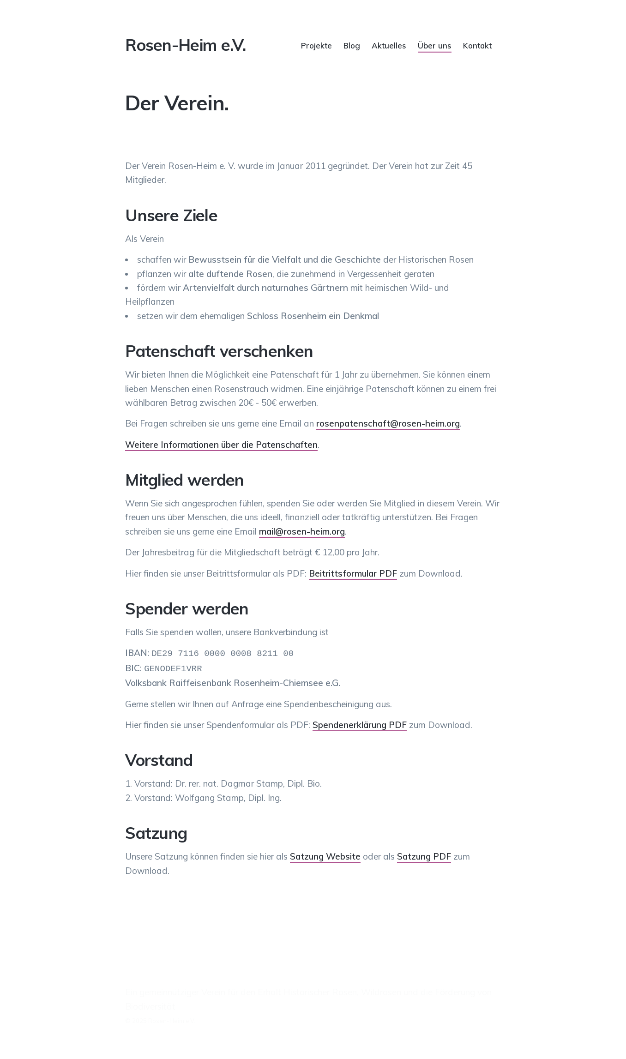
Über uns (434, 45)
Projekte (316, 45)
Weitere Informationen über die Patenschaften (221, 444)
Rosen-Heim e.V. (185, 45)
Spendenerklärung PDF (360, 722)
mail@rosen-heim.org (302, 531)
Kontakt (477, 45)
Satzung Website (325, 854)
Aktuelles (389, 45)
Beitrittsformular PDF (353, 573)
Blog (351, 45)
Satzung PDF (424, 854)
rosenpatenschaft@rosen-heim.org (388, 423)
